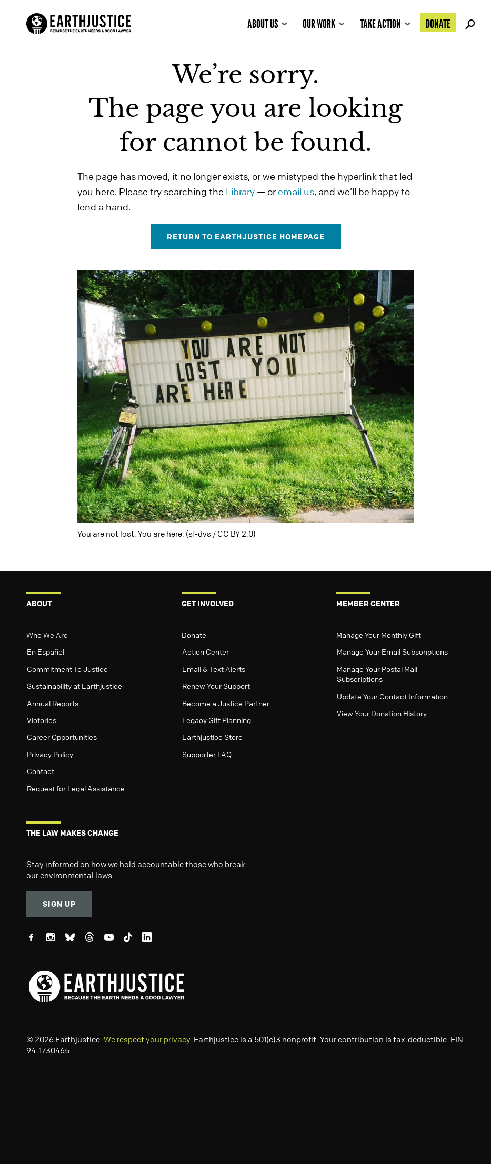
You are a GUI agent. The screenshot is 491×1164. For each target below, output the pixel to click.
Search (468, 22)
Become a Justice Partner (225, 703)
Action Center (205, 651)
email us (296, 191)
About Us (262, 24)
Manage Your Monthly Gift (378, 634)
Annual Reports (52, 703)
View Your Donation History (382, 713)
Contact (40, 771)
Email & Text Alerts (213, 669)
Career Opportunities (62, 736)
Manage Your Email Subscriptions (392, 651)
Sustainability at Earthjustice (74, 685)
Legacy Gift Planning (216, 720)
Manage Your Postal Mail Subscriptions (377, 674)
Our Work (319, 24)
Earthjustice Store (212, 736)
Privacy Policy (50, 754)
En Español (45, 651)
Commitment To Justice (67, 669)
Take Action (380, 24)
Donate (438, 24)
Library (240, 191)
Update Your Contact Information (392, 696)
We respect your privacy (147, 1039)
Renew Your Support (216, 685)
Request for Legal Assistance (76, 788)
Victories (41, 720)
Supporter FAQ (207, 754)
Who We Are (47, 634)
